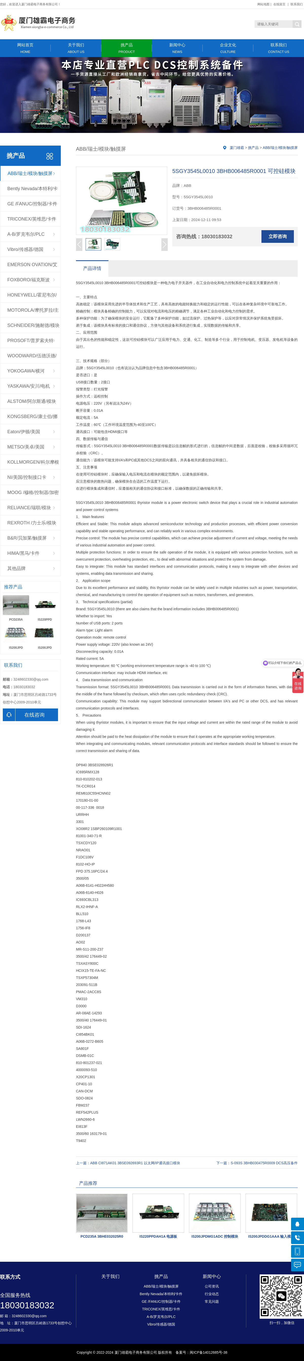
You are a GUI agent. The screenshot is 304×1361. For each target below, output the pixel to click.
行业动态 (212, 1294)
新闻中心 (177, 48)
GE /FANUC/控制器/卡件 (32, 203)
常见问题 (212, 1301)
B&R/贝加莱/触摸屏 (27, 538)
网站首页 (25, 48)
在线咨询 (24, 714)
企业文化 (228, 48)
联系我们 (297, 4)
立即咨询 (278, 236)
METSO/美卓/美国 (25, 446)
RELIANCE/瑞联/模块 (29, 507)
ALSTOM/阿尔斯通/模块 (31, 401)
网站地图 (263, 4)
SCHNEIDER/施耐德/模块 (33, 325)
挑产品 (126, 48)
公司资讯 (212, 1286)
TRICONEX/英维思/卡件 (31, 219)
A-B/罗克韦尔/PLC (26, 234)
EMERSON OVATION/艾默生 (32, 267)
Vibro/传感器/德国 (25, 249)
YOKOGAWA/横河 (26, 370)
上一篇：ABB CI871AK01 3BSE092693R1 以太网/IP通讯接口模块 (128, 1163)
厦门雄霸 (237, 148)
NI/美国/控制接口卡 (26, 477)
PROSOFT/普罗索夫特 (30, 340)
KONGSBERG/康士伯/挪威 (32, 419)
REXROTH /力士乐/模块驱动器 (31, 525)
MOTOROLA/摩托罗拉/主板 (33, 313)
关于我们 (76, 48)
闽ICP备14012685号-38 (208, 1352)
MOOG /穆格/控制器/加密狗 (33, 495)
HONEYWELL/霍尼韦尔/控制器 (32, 297)
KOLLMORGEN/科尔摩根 (33, 462)
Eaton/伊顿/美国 (23, 431)
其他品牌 (16, 568)
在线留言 (279, 4)
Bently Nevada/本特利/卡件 (32, 191)
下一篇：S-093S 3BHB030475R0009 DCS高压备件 (257, 1163)
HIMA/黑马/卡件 (23, 553)
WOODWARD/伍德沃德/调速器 (31, 358)
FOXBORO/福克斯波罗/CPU (28, 282)
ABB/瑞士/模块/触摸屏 (30, 173)
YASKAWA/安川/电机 (28, 386)
